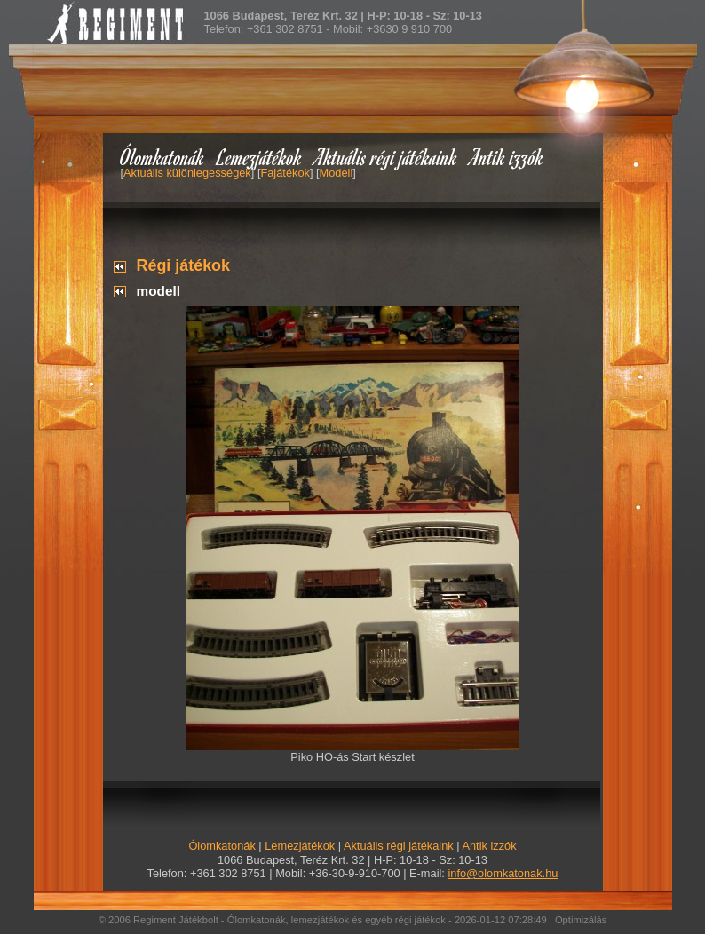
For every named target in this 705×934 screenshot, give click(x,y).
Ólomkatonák (162, 156)
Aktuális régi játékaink (386, 156)
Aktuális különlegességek (187, 172)
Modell (336, 172)
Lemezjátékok (260, 156)
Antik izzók (507, 156)
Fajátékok (284, 172)
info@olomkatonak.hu (503, 873)
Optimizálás (580, 919)
